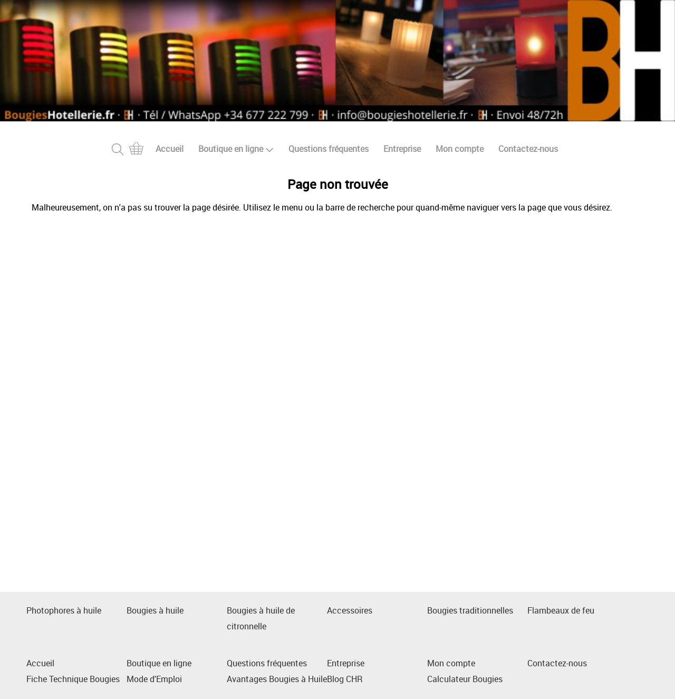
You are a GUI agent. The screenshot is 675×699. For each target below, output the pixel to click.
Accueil (170, 149)
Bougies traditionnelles (470, 610)
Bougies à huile (155, 610)
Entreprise (402, 149)
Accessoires (349, 610)
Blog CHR (345, 679)
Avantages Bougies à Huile (277, 679)
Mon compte (460, 149)
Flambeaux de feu (560, 610)
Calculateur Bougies (465, 679)
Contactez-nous (528, 149)
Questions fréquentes (328, 149)
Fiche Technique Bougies (73, 679)
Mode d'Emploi (154, 679)
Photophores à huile (63, 610)
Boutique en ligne (236, 149)
